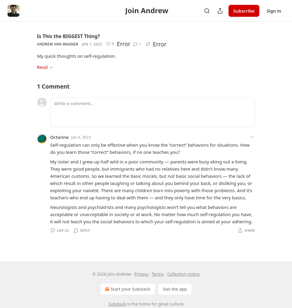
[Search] (207, 11)
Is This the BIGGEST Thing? (68, 36)
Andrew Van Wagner (57, 44)
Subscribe (244, 11)
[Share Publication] (220, 11)
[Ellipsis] (252, 137)
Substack (117, 304)
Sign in (274, 11)
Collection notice (183, 274)
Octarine (59, 137)
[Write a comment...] (152, 112)
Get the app (175, 289)
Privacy (141, 274)
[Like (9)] (110, 44)
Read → (45, 67)
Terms (158, 274)
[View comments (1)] (137, 44)
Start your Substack (127, 289)
